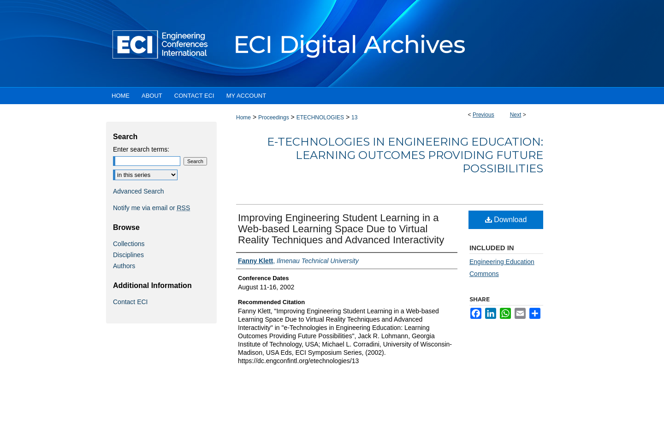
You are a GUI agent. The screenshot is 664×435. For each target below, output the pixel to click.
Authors (124, 266)
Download (506, 219)
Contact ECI (130, 302)
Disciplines (128, 255)
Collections (128, 243)
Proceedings (273, 117)
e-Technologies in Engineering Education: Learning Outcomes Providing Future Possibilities (405, 155)
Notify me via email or (151, 208)
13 (354, 117)
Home (243, 117)
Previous (483, 115)
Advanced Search (138, 191)
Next (516, 115)
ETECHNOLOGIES (320, 117)
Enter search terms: (141, 149)
